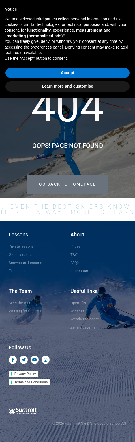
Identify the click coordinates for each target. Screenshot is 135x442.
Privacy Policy (25, 373)
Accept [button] (67, 72)
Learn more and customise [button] (67, 86)
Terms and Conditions (31, 382)
